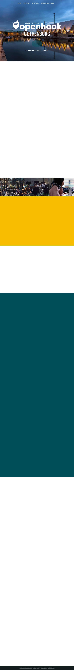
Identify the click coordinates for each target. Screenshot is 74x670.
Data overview (51, 668)
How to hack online (47, 3)
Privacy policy (36, 668)
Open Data (35, 3)
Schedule (27, 3)
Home (19, 3)
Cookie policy (44, 668)
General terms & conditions (26, 668)
